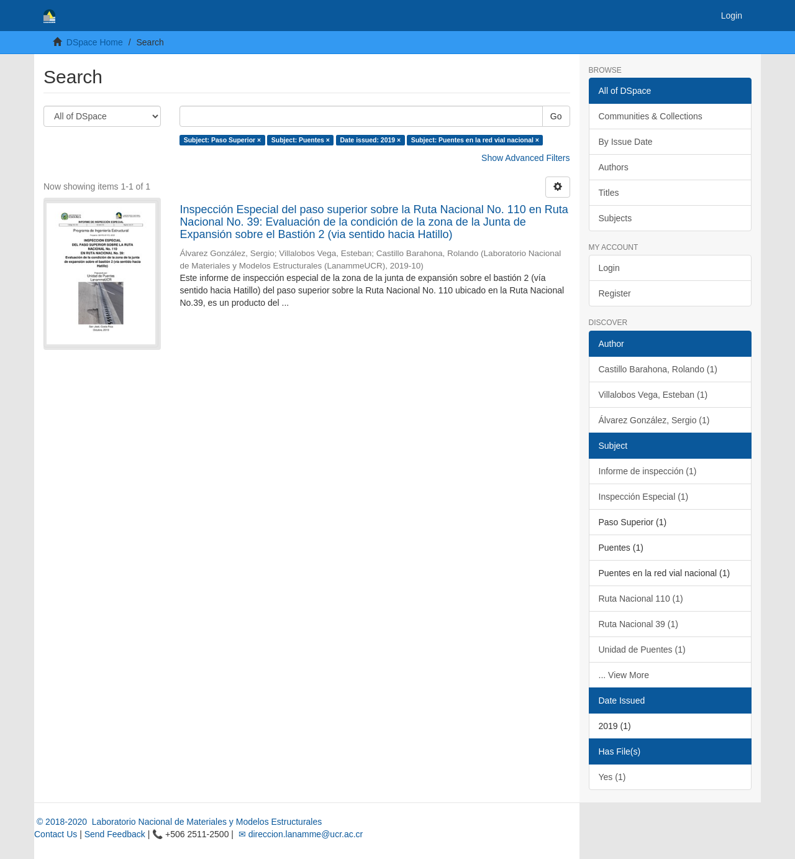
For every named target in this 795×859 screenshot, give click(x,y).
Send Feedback (114, 834)
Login (609, 268)
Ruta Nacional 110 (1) (641, 599)
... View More (624, 675)
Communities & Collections (650, 116)
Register (615, 293)
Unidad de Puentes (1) (642, 650)
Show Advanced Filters (525, 158)
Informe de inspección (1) (648, 471)
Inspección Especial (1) (644, 497)
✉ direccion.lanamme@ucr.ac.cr (299, 834)
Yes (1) (612, 777)
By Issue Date (626, 142)
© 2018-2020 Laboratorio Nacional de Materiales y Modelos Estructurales (178, 822)
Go (556, 116)
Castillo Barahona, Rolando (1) (658, 369)
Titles (609, 193)
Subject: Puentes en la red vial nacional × (475, 140)
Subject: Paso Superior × (222, 140)
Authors (614, 167)
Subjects (615, 218)
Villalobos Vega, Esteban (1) (653, 395)
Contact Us (55, 834)
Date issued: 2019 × (370, 140)
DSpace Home (94, 42)
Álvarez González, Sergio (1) (654, 420)
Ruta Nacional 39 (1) (638, 624)
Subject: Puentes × (300, 140)
